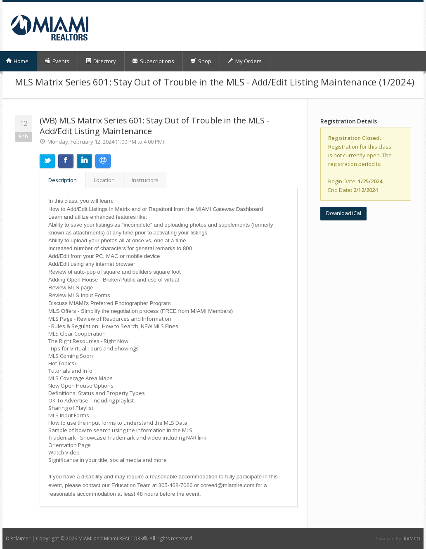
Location (104, 180)
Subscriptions (153, 61)
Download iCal (343, 213)
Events (57, 61)
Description (62, 180)
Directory (100, 61)
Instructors (145, 180)
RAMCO (412, 538)
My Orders (244, 61)
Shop (200, 61)
